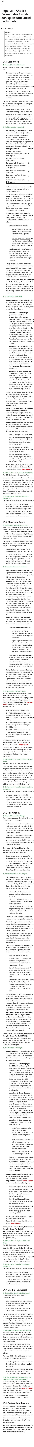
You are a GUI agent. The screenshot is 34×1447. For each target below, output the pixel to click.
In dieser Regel (8, 29)
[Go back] (2, 4)
